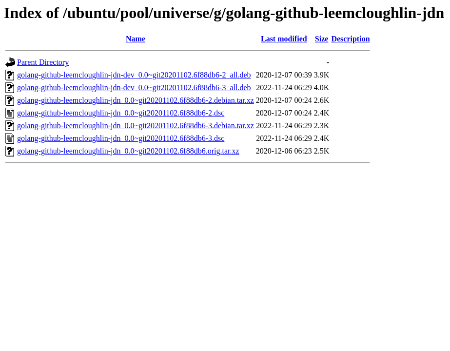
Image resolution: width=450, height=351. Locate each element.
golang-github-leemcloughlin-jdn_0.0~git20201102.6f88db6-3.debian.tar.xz (135, 125)
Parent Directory (43, 62)
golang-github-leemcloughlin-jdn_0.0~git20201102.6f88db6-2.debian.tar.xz (135, 100)
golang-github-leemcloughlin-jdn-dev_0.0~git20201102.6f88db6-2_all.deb (134, 75)
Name (135, 39)
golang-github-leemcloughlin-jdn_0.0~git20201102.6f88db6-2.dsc (120, 113)
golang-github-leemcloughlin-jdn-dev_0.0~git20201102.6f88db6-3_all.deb (134, 87)
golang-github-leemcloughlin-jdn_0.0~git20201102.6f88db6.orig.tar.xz (128, 151)
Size (322, 39)
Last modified (284, 39)
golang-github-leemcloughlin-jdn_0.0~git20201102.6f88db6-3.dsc (120, 138)
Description (350, 39)
